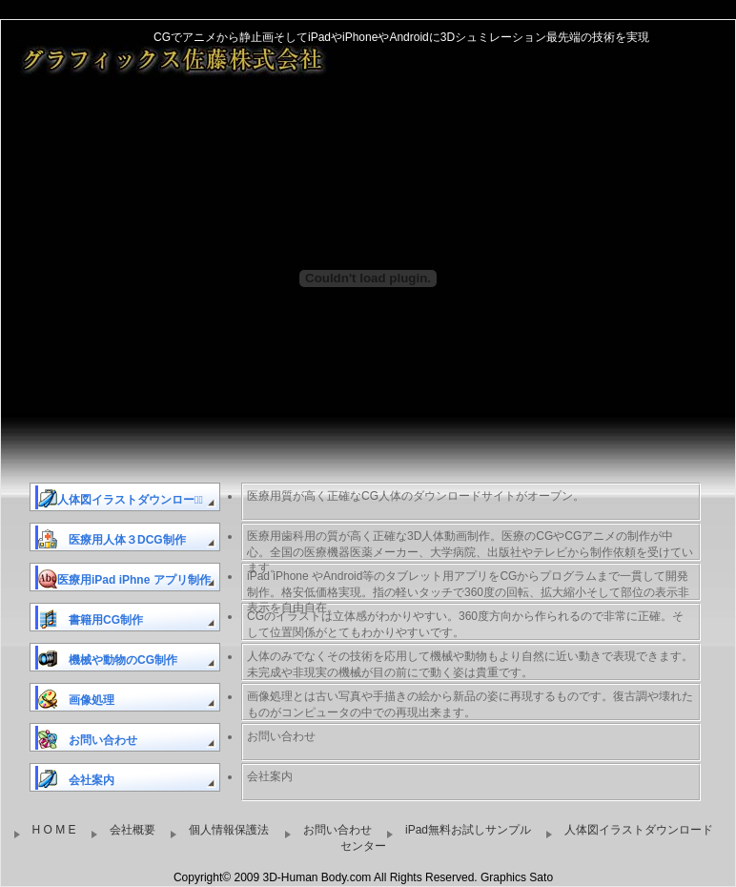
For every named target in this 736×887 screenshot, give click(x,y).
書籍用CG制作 (90, 619)
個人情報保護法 (225, 830)
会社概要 (129, 830)
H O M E (50, 830)
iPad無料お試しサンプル (464, 830)
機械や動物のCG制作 (107, 659)
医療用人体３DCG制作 (112, 538)
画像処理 (76, 699)
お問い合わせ (87, 739)
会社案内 (76, 779)
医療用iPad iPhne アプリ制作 (124, 578)
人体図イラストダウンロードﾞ (120, 498)
